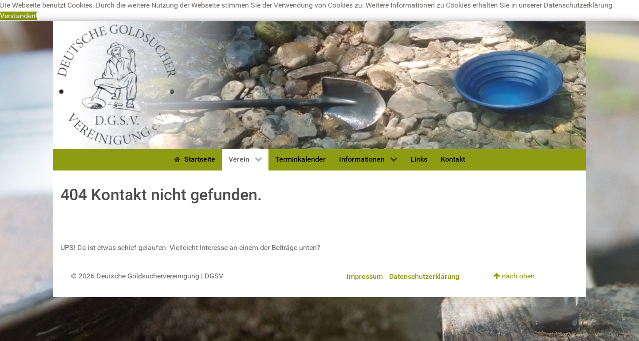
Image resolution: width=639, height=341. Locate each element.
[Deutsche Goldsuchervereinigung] (319, 84)
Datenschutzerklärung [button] (578, 5)
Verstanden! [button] (18, 16)
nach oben (514, 276)
